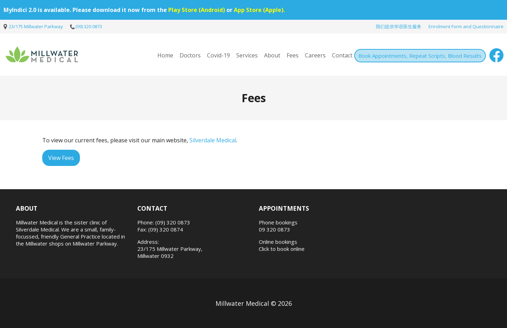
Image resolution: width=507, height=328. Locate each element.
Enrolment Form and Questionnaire (465, 26)
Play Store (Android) (196, 10)
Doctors (190, 55)
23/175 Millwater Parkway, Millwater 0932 (169, 252)
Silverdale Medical (212, 140)
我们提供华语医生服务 (398, 26)
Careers (315, 55)
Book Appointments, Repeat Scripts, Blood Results (420, 55)
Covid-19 (218, 55)
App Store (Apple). (259, 10)
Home (165, 55)
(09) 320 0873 (88, 26)
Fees (293, 55)
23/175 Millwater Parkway (36, 26)
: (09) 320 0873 (171, 222)
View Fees (61, 158)
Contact (342, 55)
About (272, 55)
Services (247, 55)
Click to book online (282, 248)
